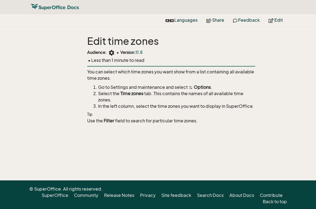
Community (86, 195)
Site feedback (176, 195)
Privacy (148, 195)
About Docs (241, 195)
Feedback (246, 20)
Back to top (275, 201)
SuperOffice (55, 195)
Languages (182, 20)
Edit (276, 20)
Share (215, 20)
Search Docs (210, 195)
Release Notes (119, 195)
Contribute (271, 195)
